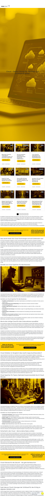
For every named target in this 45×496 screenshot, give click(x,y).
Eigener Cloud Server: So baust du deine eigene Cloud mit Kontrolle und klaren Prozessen (7, 203)
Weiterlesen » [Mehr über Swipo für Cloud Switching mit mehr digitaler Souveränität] (6, 182)
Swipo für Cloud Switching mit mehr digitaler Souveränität (7, 179)
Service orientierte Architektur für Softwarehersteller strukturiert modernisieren (21, 157)
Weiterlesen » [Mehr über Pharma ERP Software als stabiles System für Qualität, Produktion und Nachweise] (21, 183)
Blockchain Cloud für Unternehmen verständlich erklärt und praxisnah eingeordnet (7, 156)
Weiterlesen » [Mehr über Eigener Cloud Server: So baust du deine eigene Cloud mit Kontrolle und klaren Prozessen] (6, 206)
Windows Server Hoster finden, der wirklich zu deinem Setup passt (22, 202)
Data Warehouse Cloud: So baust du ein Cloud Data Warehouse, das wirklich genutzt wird (37, 203)
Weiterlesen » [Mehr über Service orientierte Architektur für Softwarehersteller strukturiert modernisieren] (21, 161)
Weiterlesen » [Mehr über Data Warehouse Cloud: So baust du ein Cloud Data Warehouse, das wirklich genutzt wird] (36, 206)
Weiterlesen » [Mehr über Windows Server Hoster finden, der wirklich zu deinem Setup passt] (21, 205)
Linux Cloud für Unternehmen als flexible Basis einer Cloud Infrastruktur (36, 156)
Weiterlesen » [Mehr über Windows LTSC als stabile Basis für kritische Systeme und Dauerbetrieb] (36, 183)
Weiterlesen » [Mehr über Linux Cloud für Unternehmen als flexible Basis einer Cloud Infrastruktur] (36, 160)
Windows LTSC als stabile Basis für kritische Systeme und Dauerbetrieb (37, 180)
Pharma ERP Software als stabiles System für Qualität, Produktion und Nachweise (22, 180)
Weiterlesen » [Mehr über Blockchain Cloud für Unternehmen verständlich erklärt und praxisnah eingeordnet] (6, 160)
